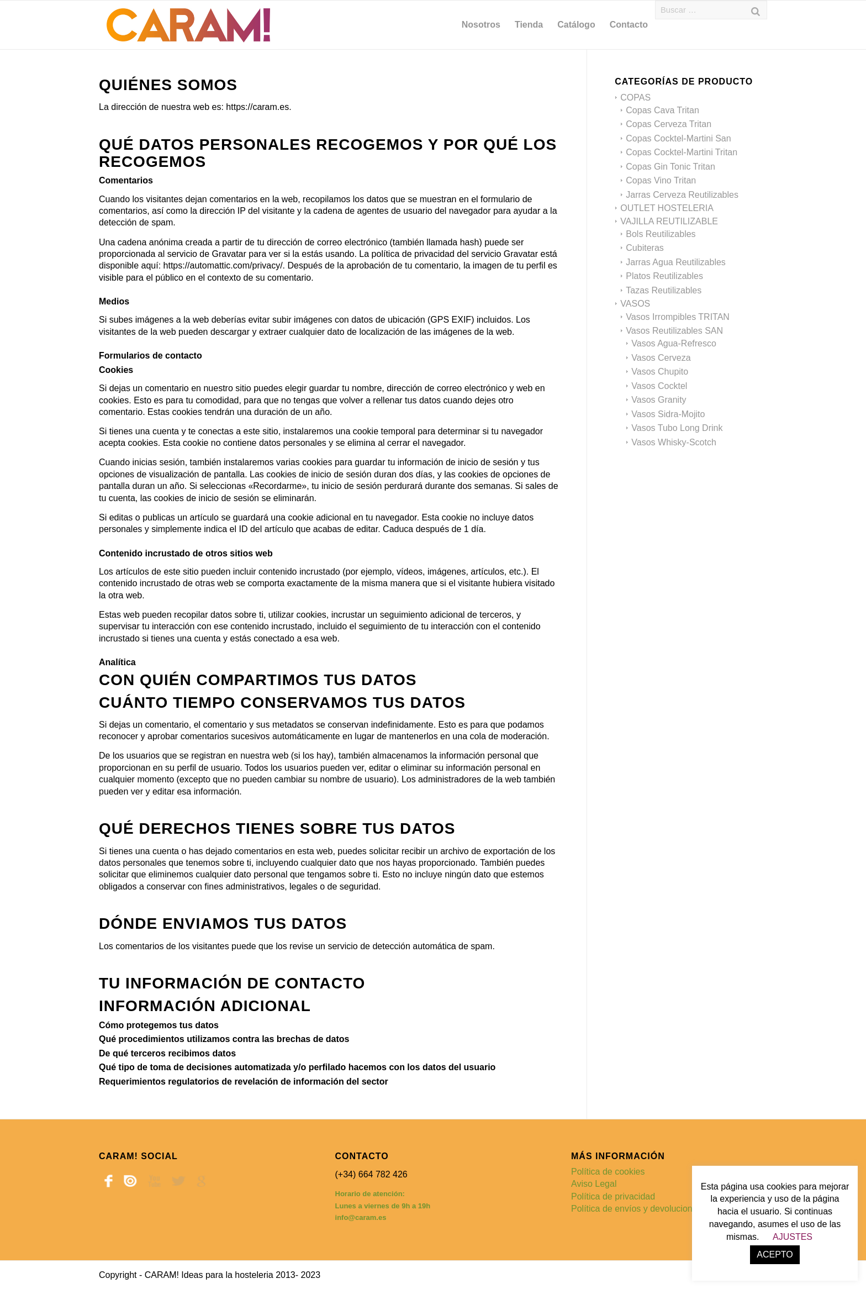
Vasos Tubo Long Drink (676, 428)
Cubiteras (644, 247)
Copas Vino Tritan (661, 180)
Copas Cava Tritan (662, 110)
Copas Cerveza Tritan (668, 124)
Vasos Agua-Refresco (673, 343)
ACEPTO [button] (775, 1254)
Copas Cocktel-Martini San (678, 138)
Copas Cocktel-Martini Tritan (681, 152)
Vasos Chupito (659, 371)
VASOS (635, 303)
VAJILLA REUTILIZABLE (669, 221)
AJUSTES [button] (792, 1236)
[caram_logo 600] (188, 25)
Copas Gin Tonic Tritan (670, 166)
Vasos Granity (658, 399)
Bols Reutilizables (660, 234)
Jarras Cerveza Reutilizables (682, 194)
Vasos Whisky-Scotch (673, 442)
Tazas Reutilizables (663, 290)
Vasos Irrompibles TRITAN (678, 317)
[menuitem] (481, 25)
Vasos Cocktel (659, 386)
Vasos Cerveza (660, 357)
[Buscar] (755, 10)
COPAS (635, 97)
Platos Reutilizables (664, 276)
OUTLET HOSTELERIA (667, 208)
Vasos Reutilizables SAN (674, 330)
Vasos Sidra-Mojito (668, 414)
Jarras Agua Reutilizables (676, 262)
